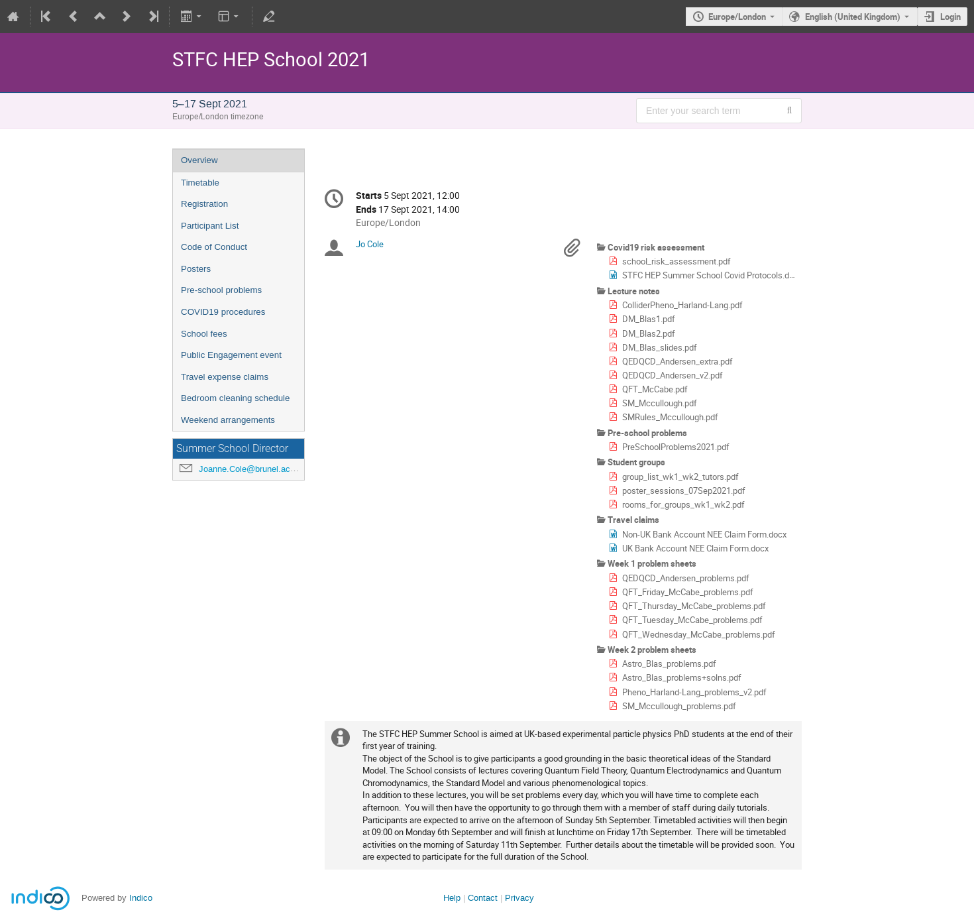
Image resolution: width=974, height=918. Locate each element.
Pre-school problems (221, 290)
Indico (140, 897)
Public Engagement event (231, 355)
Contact (483, 897)
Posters (196, 269)
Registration (204, 204)
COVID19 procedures (223, 312)
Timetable (200, 183)
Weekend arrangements (228, 420)
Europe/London (737, 17)
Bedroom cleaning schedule (235, 398)
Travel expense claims (224, 377)
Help (451, 897)
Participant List (210, 226)
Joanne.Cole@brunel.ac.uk (250, 469)
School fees (204, 334)
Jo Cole (370, 244)
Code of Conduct (214, 247)
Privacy (519, 897)
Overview (199, 160)
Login (950, 17)
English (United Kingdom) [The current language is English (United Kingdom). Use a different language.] (852, 17)
